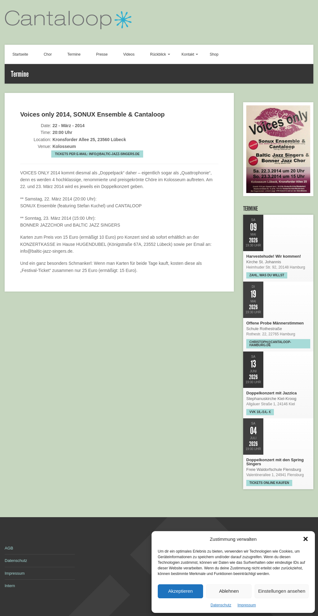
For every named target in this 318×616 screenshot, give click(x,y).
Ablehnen (228, 591)
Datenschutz (221, 605)
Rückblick (158, 54)
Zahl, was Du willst (266, 275)
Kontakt (188, 54)
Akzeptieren (180, 591)
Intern (10, 585)
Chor (48, 54)
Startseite (20, 54)
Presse (101, 54)
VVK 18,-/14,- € (260, 412)
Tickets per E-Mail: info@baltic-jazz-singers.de (97, 154)
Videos (128, 54)
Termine (74, 54)
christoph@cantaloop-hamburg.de (270, 343)
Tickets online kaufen (269, 483)
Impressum (247, 605)
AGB (9, 548)
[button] (305, 539)
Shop (214, 54)
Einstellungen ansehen (281, 591)
